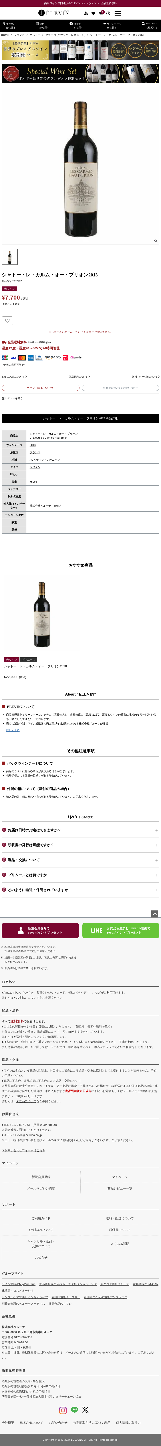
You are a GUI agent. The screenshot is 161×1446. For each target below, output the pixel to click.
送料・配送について (120, 1218)
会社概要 (9, 1316)
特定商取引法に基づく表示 (91, 1422)
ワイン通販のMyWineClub (19, 1284)
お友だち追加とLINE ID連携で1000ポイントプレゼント (121, 930)
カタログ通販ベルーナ (114, 1284)
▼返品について (26, 1101)
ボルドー (35, 34)
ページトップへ (154, 914)
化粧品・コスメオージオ (18, 1290)
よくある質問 (120, 1244)
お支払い (9, 982)
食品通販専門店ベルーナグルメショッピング (68, 1284)
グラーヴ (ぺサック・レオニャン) (65, 34)
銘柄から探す (42, 25)
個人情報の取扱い (128, 1422)
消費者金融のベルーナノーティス (23, 1303)
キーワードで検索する (150, 25)
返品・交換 (10, 1060)
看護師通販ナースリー (66, 1297)
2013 (33, 445)
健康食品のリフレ (60, 1303)
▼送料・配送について (27, 1036)
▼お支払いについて (26, 997)
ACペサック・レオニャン (45, 459)
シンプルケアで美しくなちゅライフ (25, 1297)
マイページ (10, 1163)
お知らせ (41, 1257)
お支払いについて (41, 1230)
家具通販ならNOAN (146, 1284)
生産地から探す (9, 25)
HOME (5, 34)
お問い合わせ (58, 1422)
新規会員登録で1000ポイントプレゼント (40, 930)
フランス (19, 34)
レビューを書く (13, 398)
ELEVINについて (31, 1422)
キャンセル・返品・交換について (41, 1244)
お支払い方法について (13, 376)
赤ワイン (35, 467)
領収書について (120, 1230)
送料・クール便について (144, 376)
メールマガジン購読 (41, 1188)
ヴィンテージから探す (112, 25)
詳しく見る (13, 730)
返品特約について (78, 376)
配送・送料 (10, 1010)
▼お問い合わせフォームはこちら (23, 1150)
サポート (9, 1204)
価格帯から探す (76, 25)
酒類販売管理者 (14, 1370)
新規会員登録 (41, 1177)
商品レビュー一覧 (119, 1188)
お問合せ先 (10, 1114)
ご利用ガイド (41, 1218)
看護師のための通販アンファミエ (105, 1297)
